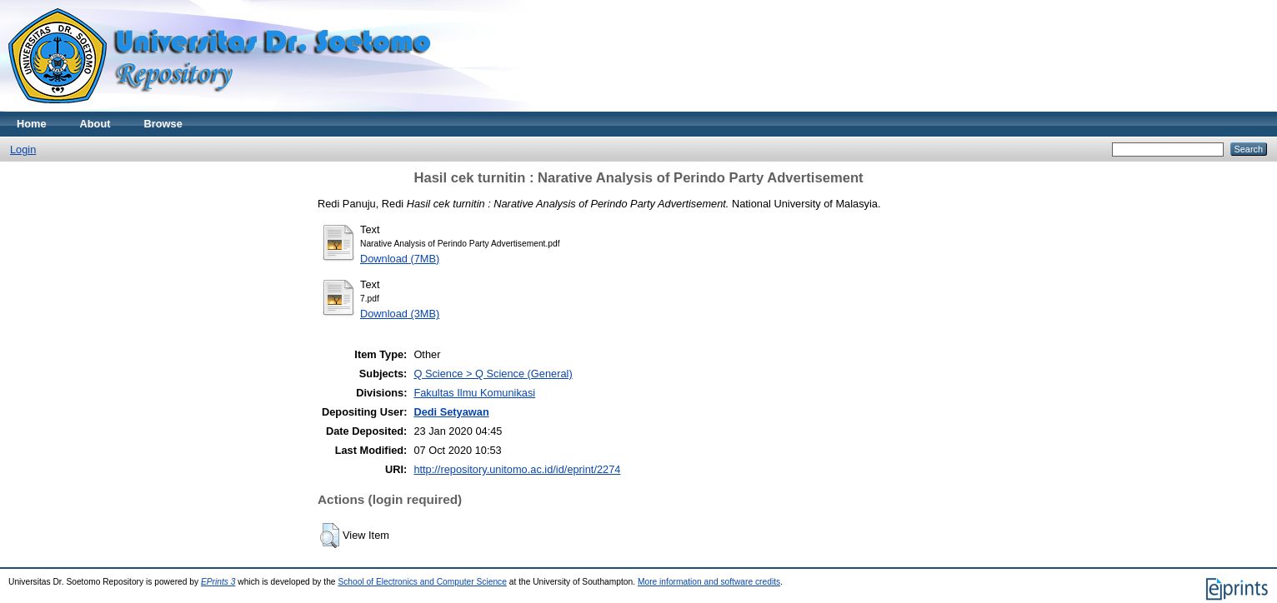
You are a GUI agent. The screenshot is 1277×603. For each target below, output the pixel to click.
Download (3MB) (399, 313)
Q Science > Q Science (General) (492, 373)
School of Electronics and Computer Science (422, 581)
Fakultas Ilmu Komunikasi (474, 392)
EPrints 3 (218, 581)
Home (32, 123)
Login (23, 149)
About (95, 123)
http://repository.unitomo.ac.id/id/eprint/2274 (516, 469)
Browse (163, 123)
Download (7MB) (399, 258)
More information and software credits (709, 581)
